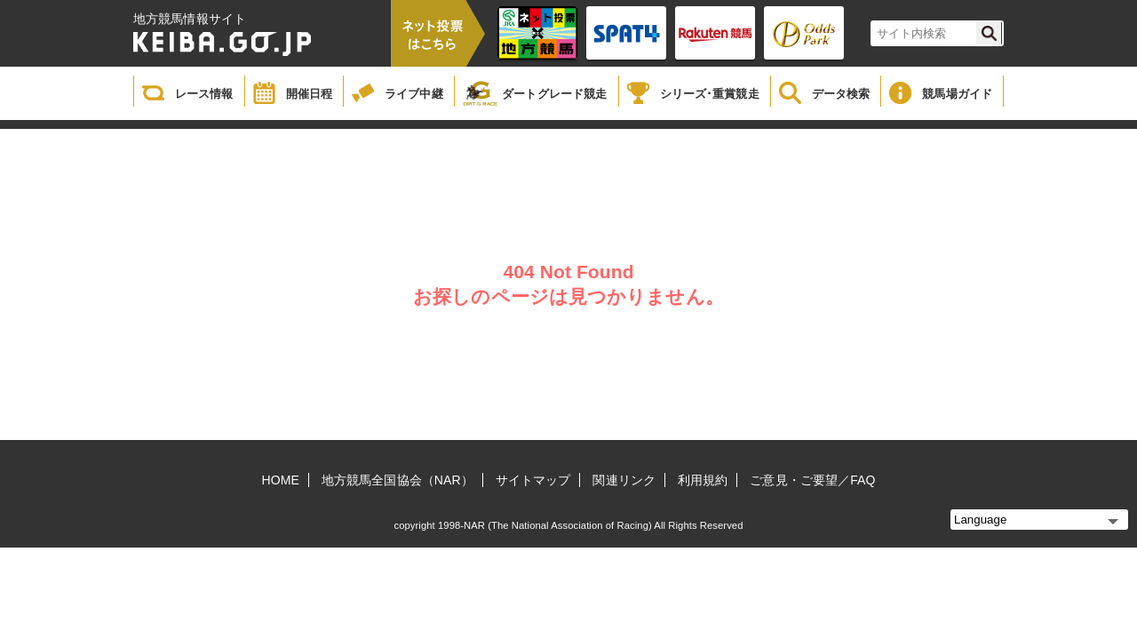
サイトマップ (533, 480)
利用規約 (703, 480)
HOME (280, 480)
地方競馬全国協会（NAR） (397, 480)
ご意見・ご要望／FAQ (812, 480)
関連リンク (624, 480)
